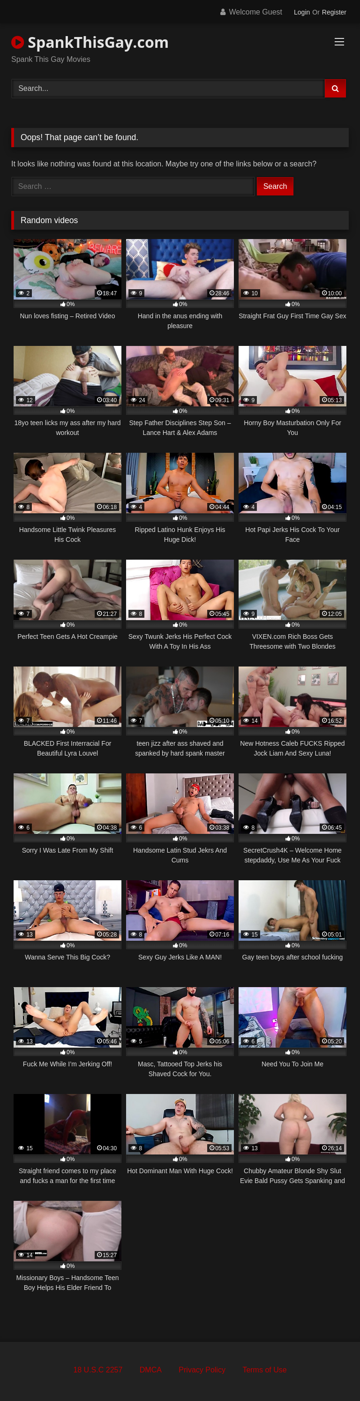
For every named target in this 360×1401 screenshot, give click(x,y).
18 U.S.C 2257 (97, 1370)
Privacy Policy (202, 1370)
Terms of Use (264, 1370)
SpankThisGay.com (90, 42)
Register (334, 12)
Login (302, 12)
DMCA (151, 1370)
